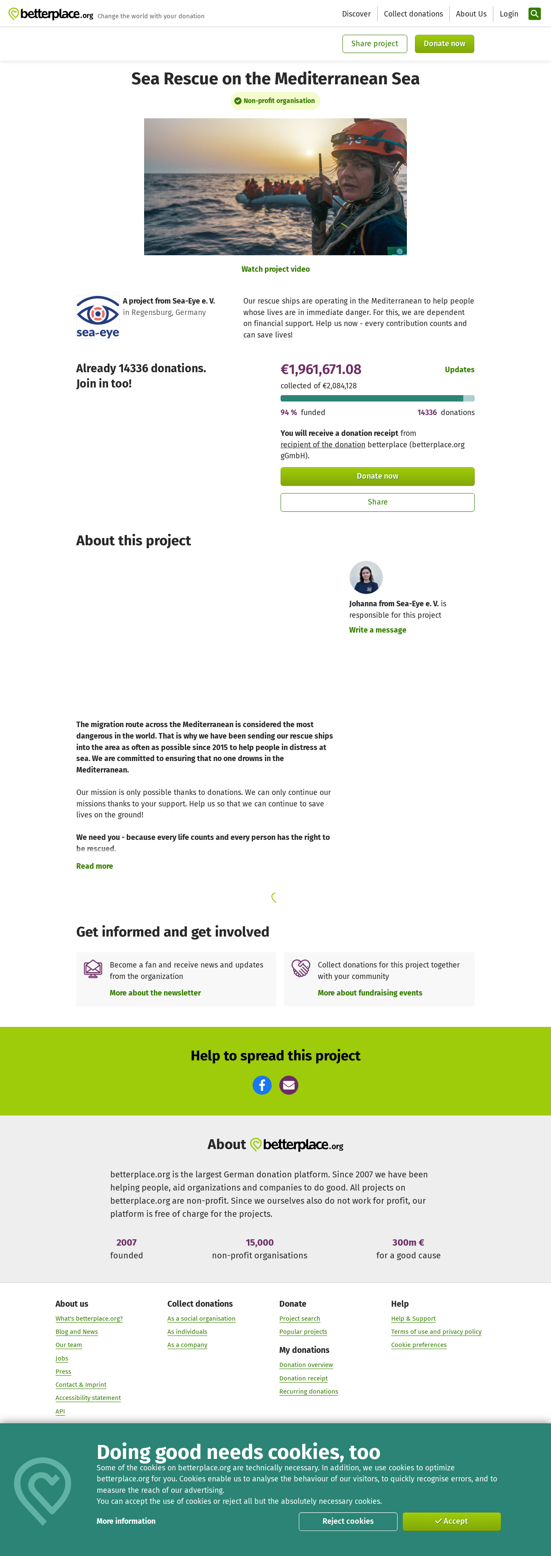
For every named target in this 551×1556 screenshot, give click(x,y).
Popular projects (303, 1332)
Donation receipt (303, 1378)
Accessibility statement (88, 1398)
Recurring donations (308, 1392)
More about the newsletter (155, 993)
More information (126, 1521)
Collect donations (413, 14)
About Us (471, 14)
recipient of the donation (323, 444)
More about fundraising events (370, 993)
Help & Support (413, 1319)
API (60, 1411)
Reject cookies (348, 1521)
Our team (69, 1345)
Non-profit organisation (279, 101)
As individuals (187, 1332)
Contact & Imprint (81, 1385)
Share (378, 502)
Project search (299, 1319)
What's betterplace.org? (89, 1319)
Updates (460, 369)
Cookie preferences (419, 1345)
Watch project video (276, 269)
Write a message (377, 630)
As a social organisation (201, 1319)
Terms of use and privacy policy (436, 1332)
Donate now (444, 43)
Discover (356, 14)
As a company (187, 1345)
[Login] (508, 14)
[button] (262, 1085)
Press (63, 1372)
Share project (374, 43)
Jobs (62, 1359)
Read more (94, 866)
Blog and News (77, 1332)
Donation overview (306, 1365)
